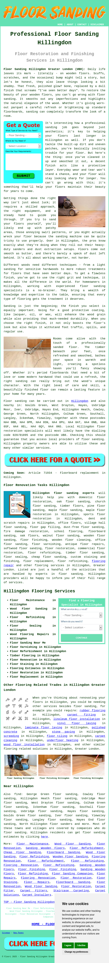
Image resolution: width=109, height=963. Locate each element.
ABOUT (70, 24)
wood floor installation (24, 744)
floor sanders (61, 824)
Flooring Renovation (21, 865)
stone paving (63, 731)
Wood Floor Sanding (72, 843)
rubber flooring (92, 710)
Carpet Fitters (33, 890)
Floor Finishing (31, 869)
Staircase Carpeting (71, 890)
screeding (11, 736)
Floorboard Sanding (63, 852)
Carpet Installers (36, 894)
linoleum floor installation (76, 719)
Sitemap (6, 933)
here (44, 836)
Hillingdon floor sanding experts (63, 493)
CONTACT (82, 24)
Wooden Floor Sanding (70, 856)
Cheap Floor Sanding (22, 852)
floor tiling (57, 736)
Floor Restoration (76, 877)
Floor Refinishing (34, 856)
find (17, 794)
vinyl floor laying (76, 723)
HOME (60, 24)
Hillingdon (79, 401)
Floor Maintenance (32, 843)
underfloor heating (62, 740)
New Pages (18, 933)
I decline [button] (81, 945)
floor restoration (59, 548)
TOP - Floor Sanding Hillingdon (29, 902)
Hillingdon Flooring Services (39, 591)
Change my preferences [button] (76, 952)
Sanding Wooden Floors (45, 848)
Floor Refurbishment (87, 848)
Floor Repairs (36, 882)
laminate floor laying (43, 727)
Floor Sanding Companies (72, 873)
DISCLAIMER (97, 24)
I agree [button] (68, 945)
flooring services (49, 565)
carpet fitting (81, 714)
